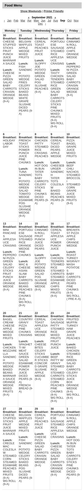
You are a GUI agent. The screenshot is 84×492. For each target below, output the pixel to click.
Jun (43, 20)
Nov (76, 20)
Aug (55, 20)
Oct (69, 20)
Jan (9, 20)
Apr (29, 20)
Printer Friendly (54, 11)
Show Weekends (30, 11)
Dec (40, 23)
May (36, 20)
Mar (23, 20)
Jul (49, 20)
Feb (16, 20)
